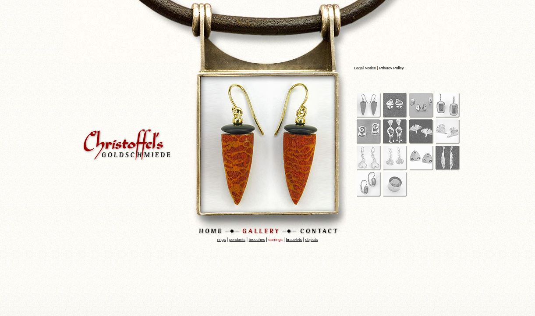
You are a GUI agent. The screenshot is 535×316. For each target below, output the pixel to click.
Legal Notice (365, 68)
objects (311, 239)
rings (221, 239)
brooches (257, 239)
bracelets (294, 239)
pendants (237, 239)
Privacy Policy (391, 68)
